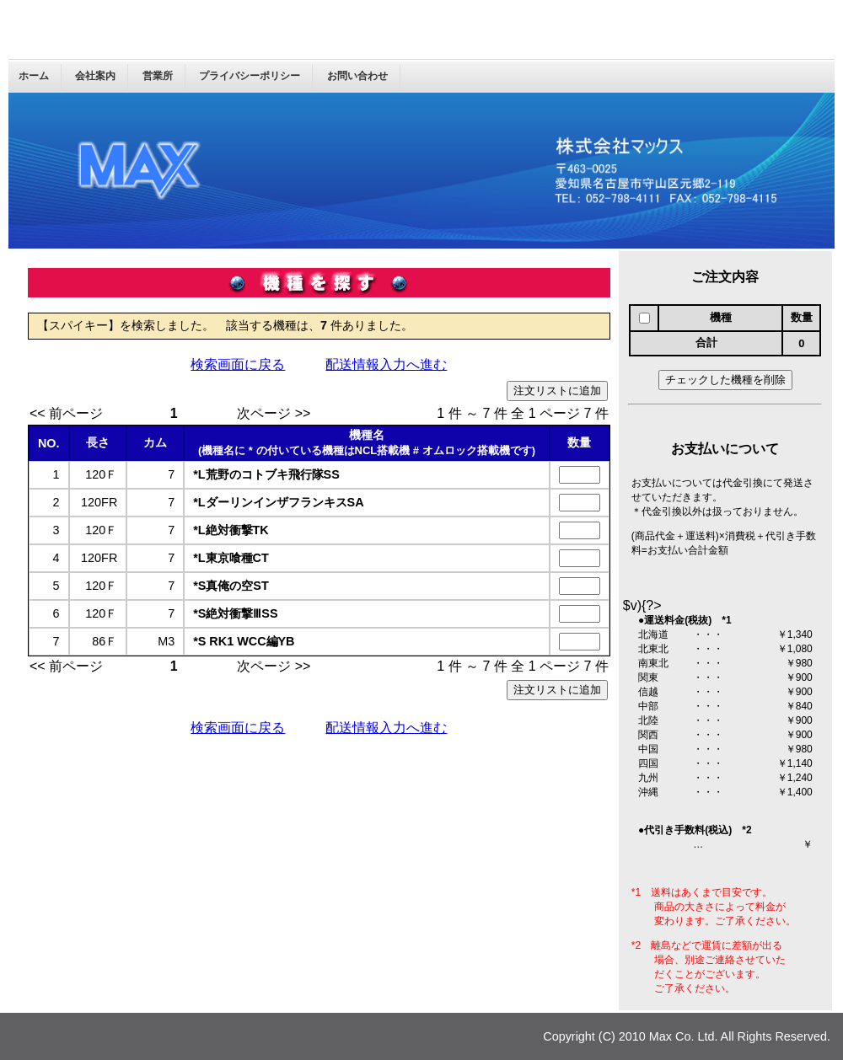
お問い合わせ (357, 76)
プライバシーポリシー (249, 76)
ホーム (34, 76)
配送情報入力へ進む (386, 364)
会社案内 (95, 76)
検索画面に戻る (238, 364)
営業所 (157, 76)
